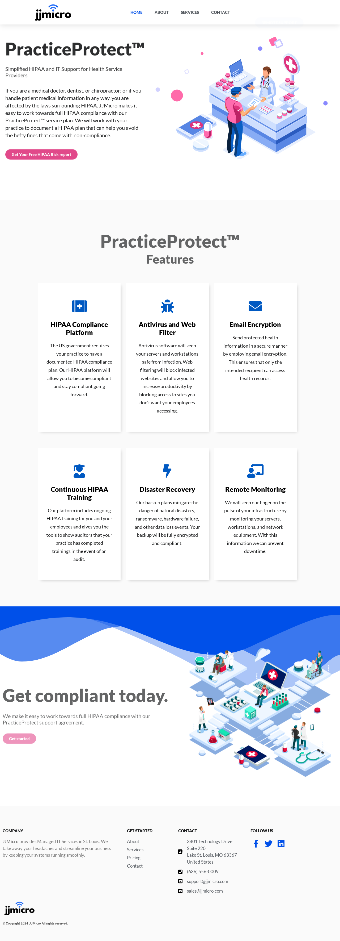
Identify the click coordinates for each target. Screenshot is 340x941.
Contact (220, 12)
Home (136, 12)
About (162, 12)
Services (190, 12)
